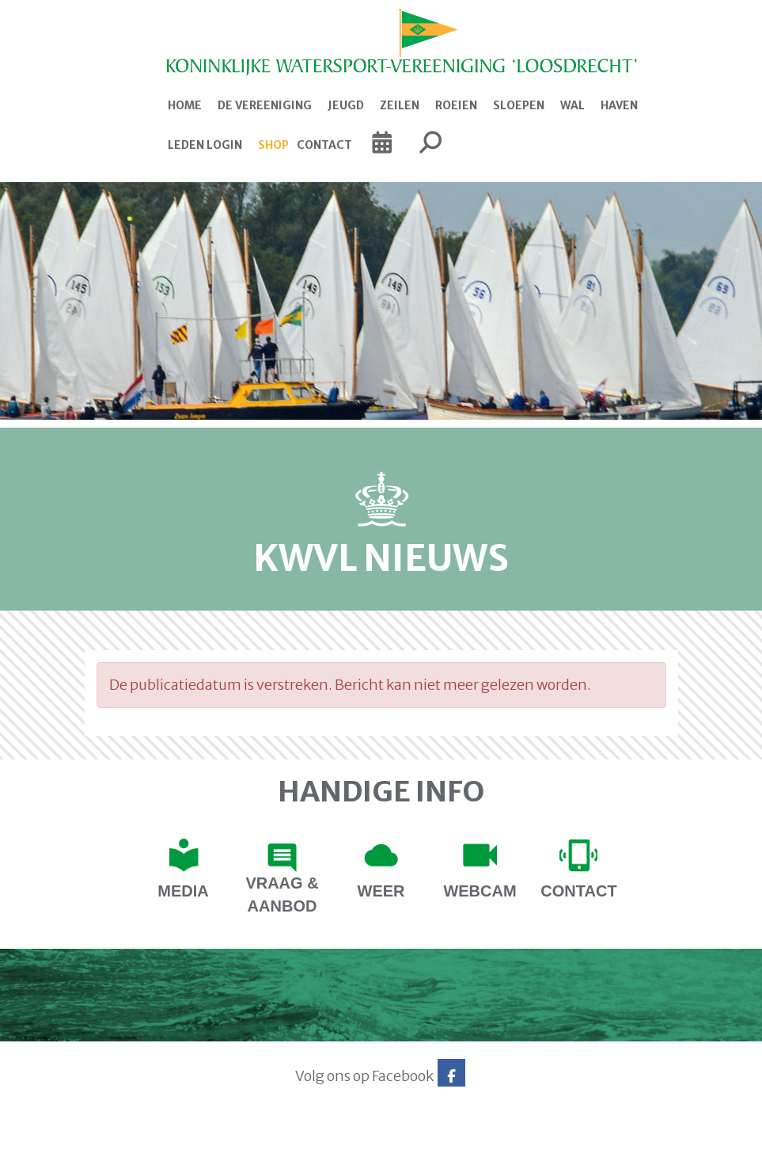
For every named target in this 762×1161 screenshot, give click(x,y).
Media (182, 891)
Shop (273, 145)
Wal (572, 105)
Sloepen (518, 105)
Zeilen (399, 105)
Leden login (205, 145)
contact (578, 891)
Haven (619, 105)
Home (185, 105)
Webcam (479, 891)
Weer (381, 891)
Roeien (456, 105)
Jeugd (346, 105)
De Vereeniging (265, 105)
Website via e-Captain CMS (134, 1144)
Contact (324, 145)
